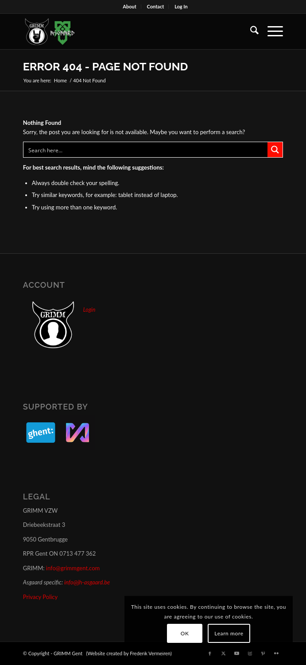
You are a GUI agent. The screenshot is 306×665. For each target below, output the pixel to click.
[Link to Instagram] (249, 653)
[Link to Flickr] (276, 653)
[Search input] (145, 150)
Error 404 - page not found (105, 66)
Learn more (228, 633)
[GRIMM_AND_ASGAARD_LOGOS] (127, 31)
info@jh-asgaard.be (87, 582)
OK (185, 633)
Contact (155, 6)
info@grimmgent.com (73, 568)
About (129, 6)
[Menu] (271, 31)
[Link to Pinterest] (263, 653)
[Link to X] (223, 653)
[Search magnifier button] (275, 149)
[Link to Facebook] (210, 653)
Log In (181, 6)
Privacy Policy (40, 596)
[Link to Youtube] (236, 653)
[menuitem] (129, 6)
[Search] (250, 31)
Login (89, 309)
